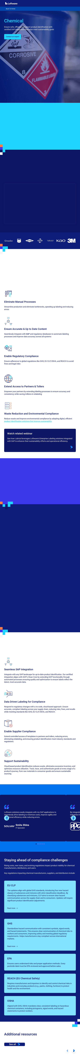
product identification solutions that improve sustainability (28, 421)
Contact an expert (12, 37)
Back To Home (9, 8)
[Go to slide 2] (38, 843)
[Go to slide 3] (40, 843)
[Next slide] (73, 818)
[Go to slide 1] (36, 843)
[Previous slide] (6, 818)
